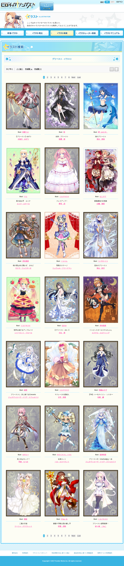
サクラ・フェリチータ (23, 268)
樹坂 (25, 519)
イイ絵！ (19, 69)
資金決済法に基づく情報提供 (83, 553)
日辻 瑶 (62, 333)
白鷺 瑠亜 (101, 204)
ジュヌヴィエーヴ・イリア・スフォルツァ (23, 397)
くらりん (64, 261)
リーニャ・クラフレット (23, 526)
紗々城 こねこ (100, 526)
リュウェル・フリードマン (62, 268)
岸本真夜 (25, 261)
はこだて (103, 197)
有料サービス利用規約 (104, 553)
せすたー (25, 455)
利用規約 (25, 553)
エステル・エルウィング (100, 333)
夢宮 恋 (62, 204)
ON (107, 2)
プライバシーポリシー (40, 553)
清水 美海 (101, 139)
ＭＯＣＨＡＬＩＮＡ (64, 455)
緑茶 (25, 390)
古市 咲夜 (62, 397)
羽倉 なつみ (23, 462)
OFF (112, 2)
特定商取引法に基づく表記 (60, 553)
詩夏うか (25, 132)
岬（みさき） (103, 132)
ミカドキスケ (64, 197)
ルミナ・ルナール (23, 204)
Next (73, 77)
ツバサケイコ (103, 261)
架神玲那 (103, 455)
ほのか (64, 326)
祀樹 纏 (100, 397)
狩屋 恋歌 (62, 526)
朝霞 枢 (62, 139)
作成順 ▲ (28, 69)
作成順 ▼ (38, 69)
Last (79, 77)
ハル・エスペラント (62, 462)
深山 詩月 (101, 268)
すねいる (64, 519)
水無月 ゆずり (23, 139)
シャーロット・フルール (23, 333)
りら (25, 197)
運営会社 (15, 553)
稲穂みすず (103, 390)
